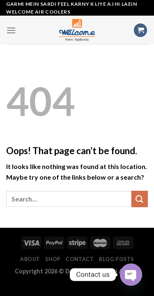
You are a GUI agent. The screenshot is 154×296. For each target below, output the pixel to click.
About (30, 259)
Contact (80, 259)
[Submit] (139, 199)
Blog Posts (116, 259)
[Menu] (11, 30)
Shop (52, 259)
